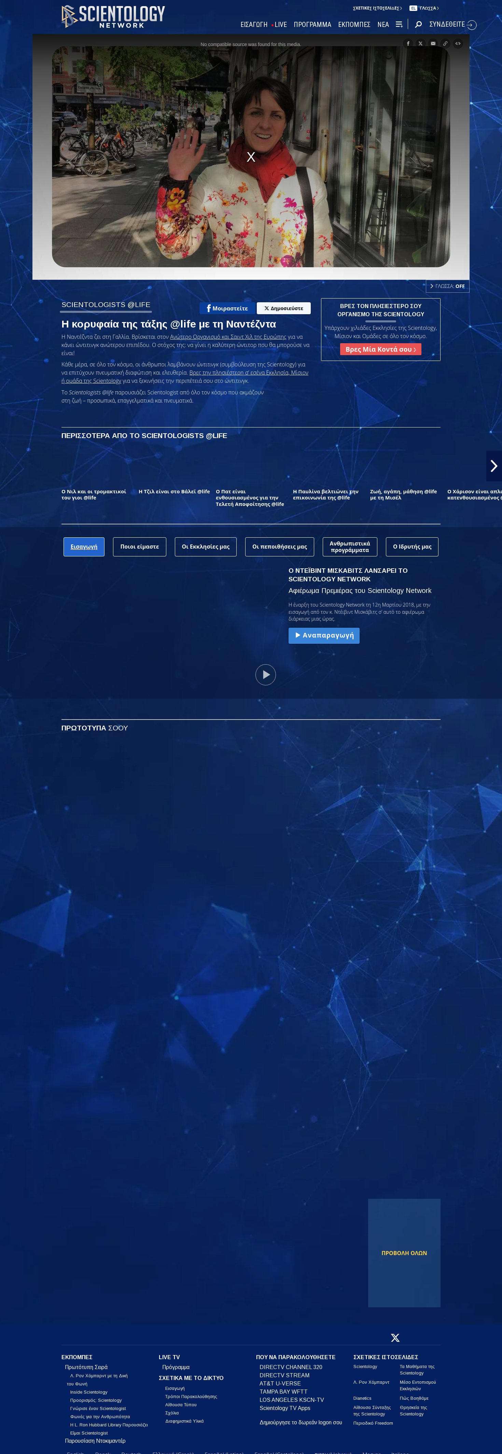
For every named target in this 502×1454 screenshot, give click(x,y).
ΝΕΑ (383, 25)
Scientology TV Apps (285, 1408)
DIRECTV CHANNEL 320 (291, 1367)
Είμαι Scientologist (89, 1433)
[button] (494, 466)
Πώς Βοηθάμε (414, 1398)
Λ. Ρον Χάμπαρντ (371, 1382)
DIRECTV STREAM (284, 1375)
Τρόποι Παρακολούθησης (191, 1396)
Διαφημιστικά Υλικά (184, 1421)
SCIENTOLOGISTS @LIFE (105, 304)
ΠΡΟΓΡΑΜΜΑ (312, 25)
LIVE (281, 25)
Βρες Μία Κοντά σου (381, 349)
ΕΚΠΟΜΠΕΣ (354, 25)
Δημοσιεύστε (283, 308)
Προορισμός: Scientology (96, 1400)
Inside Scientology (88, 1392)
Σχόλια (172, 1412)
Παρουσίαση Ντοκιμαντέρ (95, 1441)
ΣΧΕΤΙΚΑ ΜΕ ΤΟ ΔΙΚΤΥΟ (191, 1378)
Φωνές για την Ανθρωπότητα (100, 1416)
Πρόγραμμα (176, 1367)
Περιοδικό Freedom (373, 1423)
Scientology (365, 1366)
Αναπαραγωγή (324, 635)
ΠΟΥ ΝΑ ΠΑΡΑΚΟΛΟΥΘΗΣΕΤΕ (296, 1357)
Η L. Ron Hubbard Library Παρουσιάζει (109, 1424)
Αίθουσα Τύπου (181, 1404)
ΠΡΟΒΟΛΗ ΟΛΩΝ (404, 1253)
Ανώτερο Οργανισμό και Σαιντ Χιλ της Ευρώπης (228, 336)
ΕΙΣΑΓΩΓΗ (254, 25)
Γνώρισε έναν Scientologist (98, 1408)
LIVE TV (169, 1357)
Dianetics (362, 1398)
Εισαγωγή (175, 1388)
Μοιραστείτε (227, 308)
